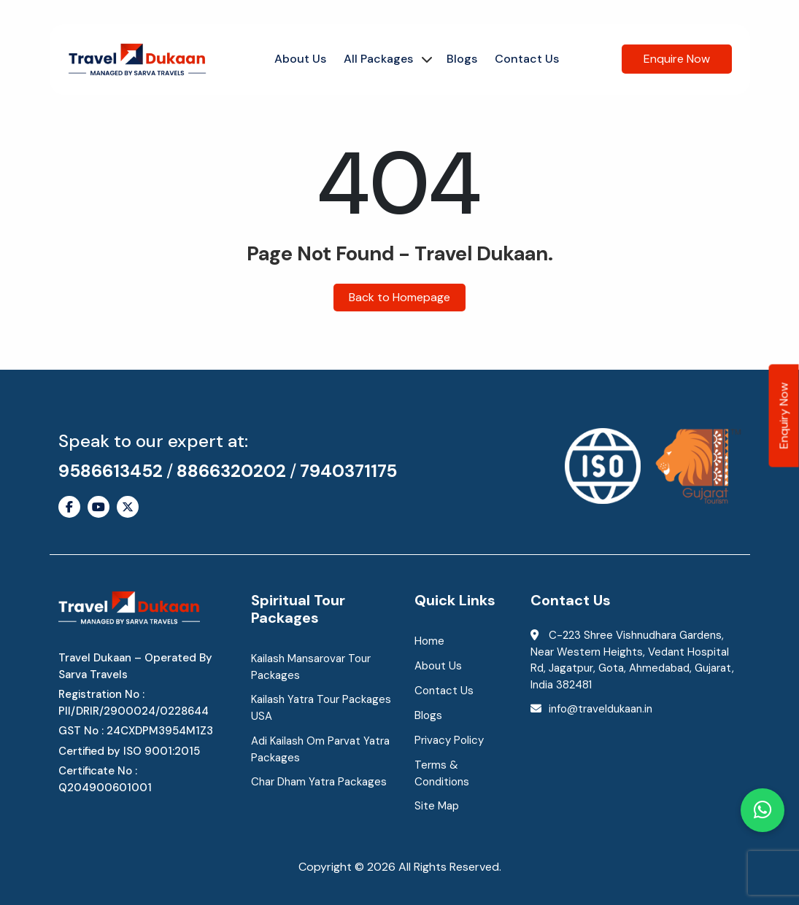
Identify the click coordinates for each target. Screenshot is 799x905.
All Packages (378, 58)
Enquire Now (677, 58)
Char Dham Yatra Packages (319, 781)
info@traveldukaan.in (600, 709)
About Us (300, 58)
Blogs (462, 58)
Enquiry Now (784, 416)
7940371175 (348, 470)
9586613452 (110, 470)
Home (429, 641)
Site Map (436, 806)
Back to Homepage (399, 297)
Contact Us (527, 58)
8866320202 (231, 470)
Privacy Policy (449, 740)
